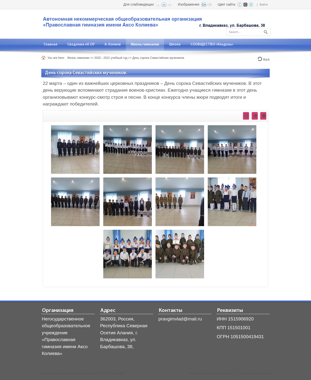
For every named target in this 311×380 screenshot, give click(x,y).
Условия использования (255, 373)
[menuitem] (50, 44)
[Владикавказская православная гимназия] (153, 23)
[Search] (248, 32)
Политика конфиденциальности (210, 373)
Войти (263, 4)
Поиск (265, 31)
